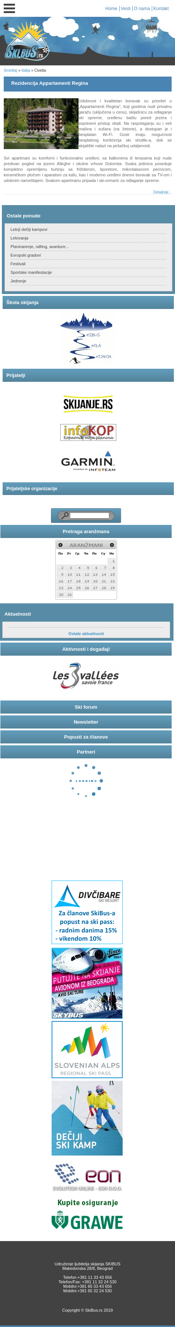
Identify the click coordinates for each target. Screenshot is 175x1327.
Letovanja (19, 238)
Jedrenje (18, 281)
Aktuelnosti (17, 614)
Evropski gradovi (25, 255)
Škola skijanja (22, 302)
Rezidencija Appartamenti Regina (49, 83)
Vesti (126, 8)
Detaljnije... (162, 192)
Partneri (86, 752)
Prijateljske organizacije (31, 488)
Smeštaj (10, 70)
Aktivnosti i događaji (86, 649)
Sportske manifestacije (31, 272)
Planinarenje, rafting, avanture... (39, 246)
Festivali (17, 264)
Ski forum (86, 707)
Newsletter (86, 722)
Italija (25, 70)
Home (111, 8)
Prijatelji (15, 375)
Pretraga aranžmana (86, 531)
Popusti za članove (86, 737)
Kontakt (161, 8)
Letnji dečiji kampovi (28, 229)
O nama (142, 8)
